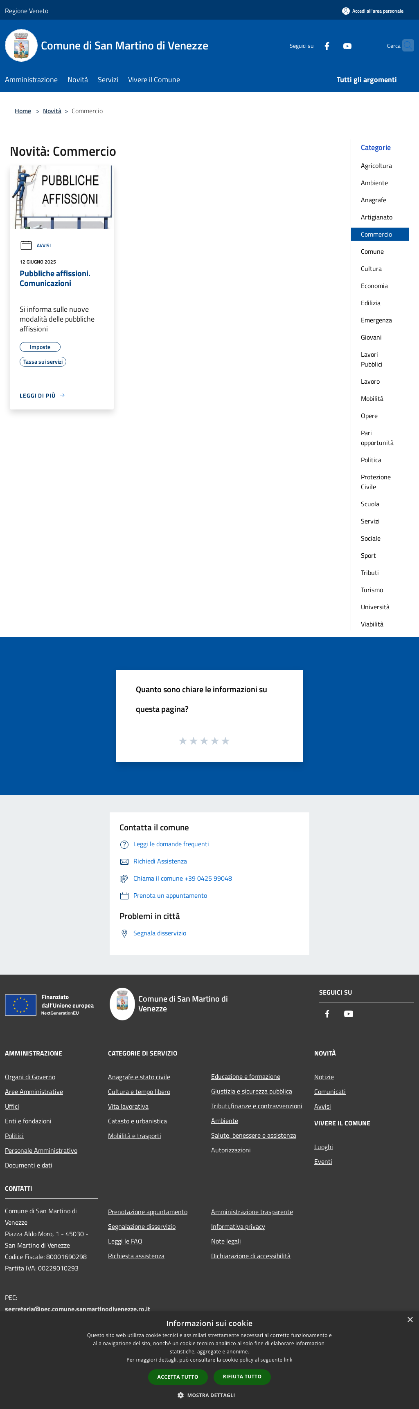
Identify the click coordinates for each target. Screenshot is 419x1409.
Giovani (371, 337)
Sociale (371, 538)
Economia (374, 286)
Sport (368, 555)
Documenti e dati (28, 1165)
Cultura (371, 268)
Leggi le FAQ (125, 1241)
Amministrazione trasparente (252, 1212)
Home (23, 111)
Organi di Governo (30, 1077)
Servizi (370, 521)
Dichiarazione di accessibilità (251, 1256)
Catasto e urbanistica (137, 1121)
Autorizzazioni (231, 1150)
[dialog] (209, 1360)
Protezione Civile (376, 482)
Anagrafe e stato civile (139, 1077)
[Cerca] (404, 45)
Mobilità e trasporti (134, 1136)
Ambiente (374, 183)
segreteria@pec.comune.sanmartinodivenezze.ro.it (77, 1309)
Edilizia (371, 303)
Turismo (372, 590)
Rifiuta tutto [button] (242, 1376)
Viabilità (372, 624)
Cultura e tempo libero (139, 1091)
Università (375, 607)
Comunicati (330, 1091)
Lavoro (370, 381)
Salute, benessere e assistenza (253, 1135)
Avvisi (35, 245)
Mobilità (372, 398)
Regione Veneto (26, 11)
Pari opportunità (377, 437)
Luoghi (323, 1147)
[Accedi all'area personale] (372, 10)
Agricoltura (376, 165)
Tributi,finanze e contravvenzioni (256, 1106)
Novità (52, 111)
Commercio (376, 234)
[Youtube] (331, 45)
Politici (14, 1136)
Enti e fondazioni (28, 1121)
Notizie (324, 1077)
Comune (372, 251)
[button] (209, 1395)
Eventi (323, 1161)
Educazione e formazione (245, 1076)
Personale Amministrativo (41, 1150)
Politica (371, 460)
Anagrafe (373, 200)
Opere (369, 415)
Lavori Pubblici (372, 359)
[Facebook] (311, 45)
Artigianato (376, 217)
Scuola (370, 504)
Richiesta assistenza (136, 1256)
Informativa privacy (238, 1226)
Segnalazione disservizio (142, 1226)
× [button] (410, 1320)
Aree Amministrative (34, 1091)
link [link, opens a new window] (288, 1359)
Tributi (370, 572)
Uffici (12, 1106)
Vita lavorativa (128, 1106)
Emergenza (376, 320)
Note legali (226, 1241)
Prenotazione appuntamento (147, 1212)
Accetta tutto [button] (178, 1376)
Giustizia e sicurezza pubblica (251, 1091)
